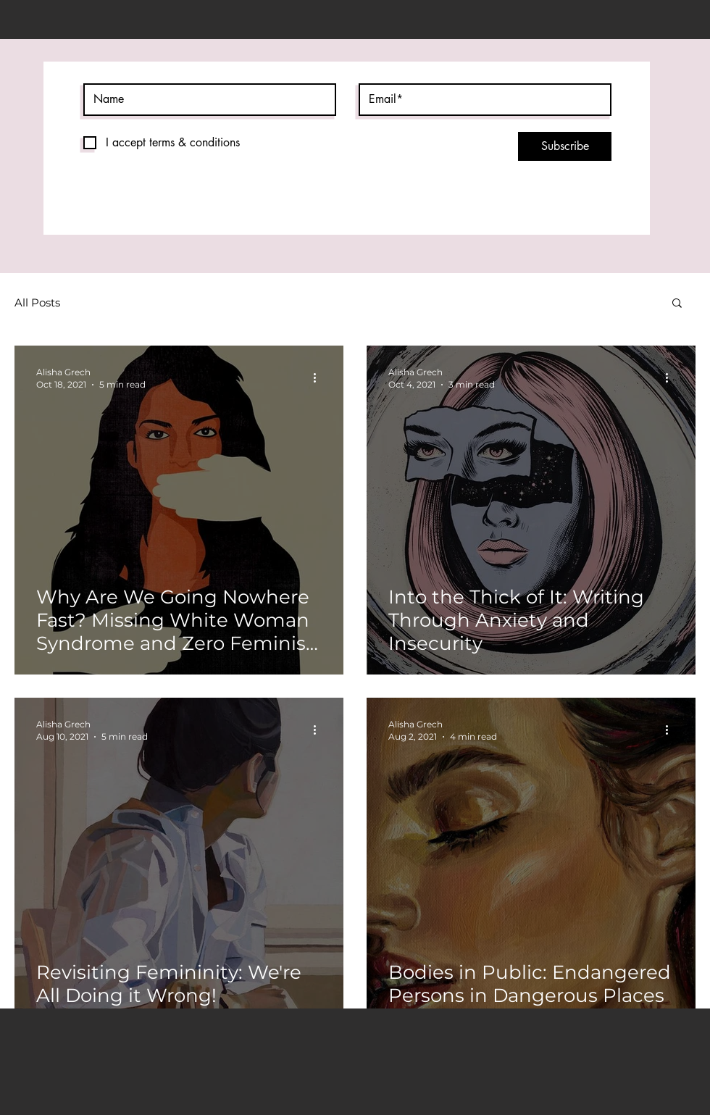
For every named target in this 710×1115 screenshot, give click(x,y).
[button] (677, 304)
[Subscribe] (564, 146)
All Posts (37, 302)
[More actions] (319, 377)
